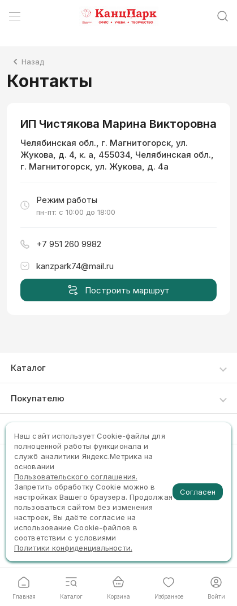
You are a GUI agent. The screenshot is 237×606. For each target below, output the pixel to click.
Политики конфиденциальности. (73, 547)
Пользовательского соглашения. (75, 476)
